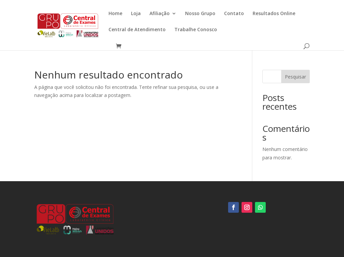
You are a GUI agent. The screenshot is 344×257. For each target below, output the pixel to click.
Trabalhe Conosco (195, 30)
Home (115, 13)
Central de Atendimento (137, 30)
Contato (234, 13)
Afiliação (159, 13)
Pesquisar (295, 76)
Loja (136, 13)
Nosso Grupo (200, 13)
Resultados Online (274, 13)
